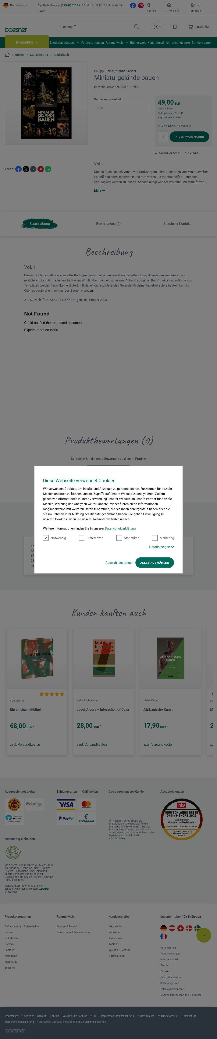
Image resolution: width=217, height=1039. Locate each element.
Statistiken (127, 538)
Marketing (163, 538)
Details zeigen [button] (161, 547)
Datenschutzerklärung (120, 528)
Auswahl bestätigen (119, 562)
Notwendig (54, 538)
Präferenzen (91, 538)
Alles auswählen (154, 562)
